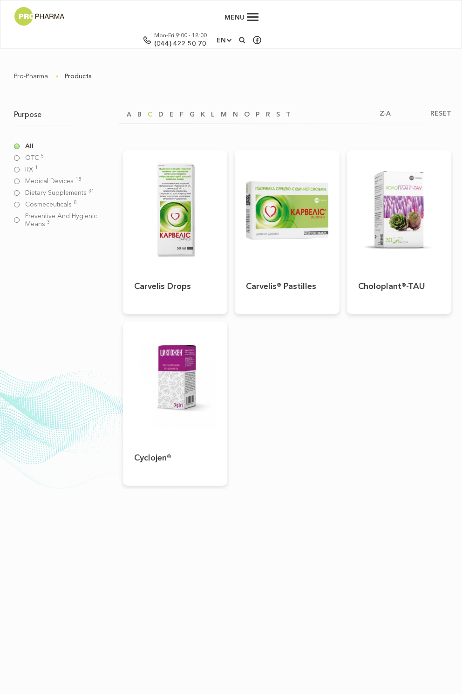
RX (31, 169)
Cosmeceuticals (50, 204)
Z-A (385, 113)
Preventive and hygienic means (61, 220)
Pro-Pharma (31, 76)
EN (407, 18)
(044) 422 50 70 (366, 21)
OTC (34, 158)
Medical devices (53, 181)
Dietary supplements (59, 193)
